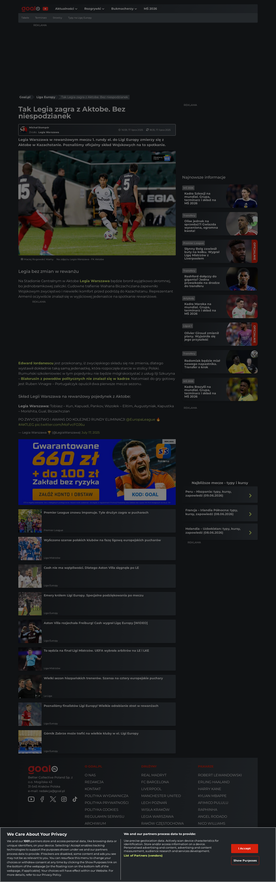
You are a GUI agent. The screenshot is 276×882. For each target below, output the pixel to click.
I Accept (244, 848)
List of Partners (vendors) (143, 855)
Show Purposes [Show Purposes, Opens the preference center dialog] (245, 860)
